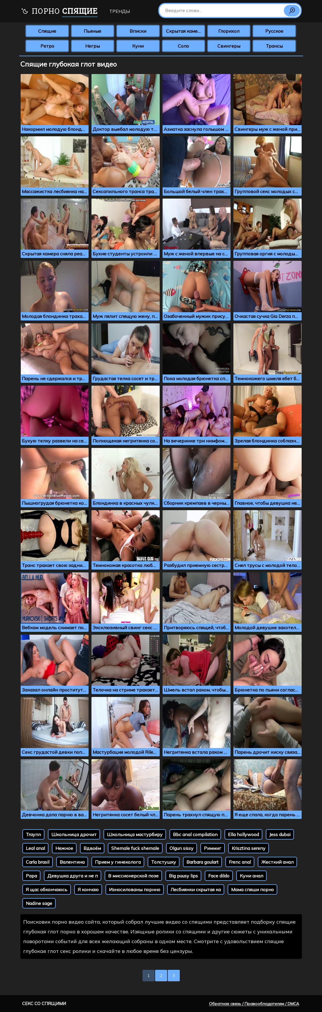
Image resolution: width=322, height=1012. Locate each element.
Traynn (33, 834)
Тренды (119, 11)
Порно (59, 11)
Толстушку (163, 862)
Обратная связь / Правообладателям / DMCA (254, 1003)
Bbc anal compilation (195, 834)
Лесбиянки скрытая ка (196, 889)
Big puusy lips (183, 876)
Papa (31, 876)
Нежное (64, 848)
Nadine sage (39, 903)
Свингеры (228, 46)
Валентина (72, 862)
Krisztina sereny (249, 848)
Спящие (47, 31)
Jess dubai (279, 834)
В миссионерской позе (133, 876)
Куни (138, 46)
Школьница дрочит (74, 834)
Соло (183, 46)
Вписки (138, 31)
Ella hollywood (243, 834)
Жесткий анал (277, 862)
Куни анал (251, 876)
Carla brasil (37, 862)
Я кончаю (88, 889)
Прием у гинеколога (118, 862)
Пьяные (92, 31)
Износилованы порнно (134, 889)
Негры (92, 46)
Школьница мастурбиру (135, 834)
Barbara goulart (202, 862)
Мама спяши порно (252, 889)
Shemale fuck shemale (135, 848)
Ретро (47, 46)
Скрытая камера (184, 31)
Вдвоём (92, 848)
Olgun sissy (181, 848)
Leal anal (35, 848)
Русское (274, 31)
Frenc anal (240, 862)
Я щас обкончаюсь (46, 889)
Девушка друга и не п (72, 876)
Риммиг (212, 848)
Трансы (274, 46)
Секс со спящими (44, 1003)
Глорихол (228, 31)
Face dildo (218, 876)
